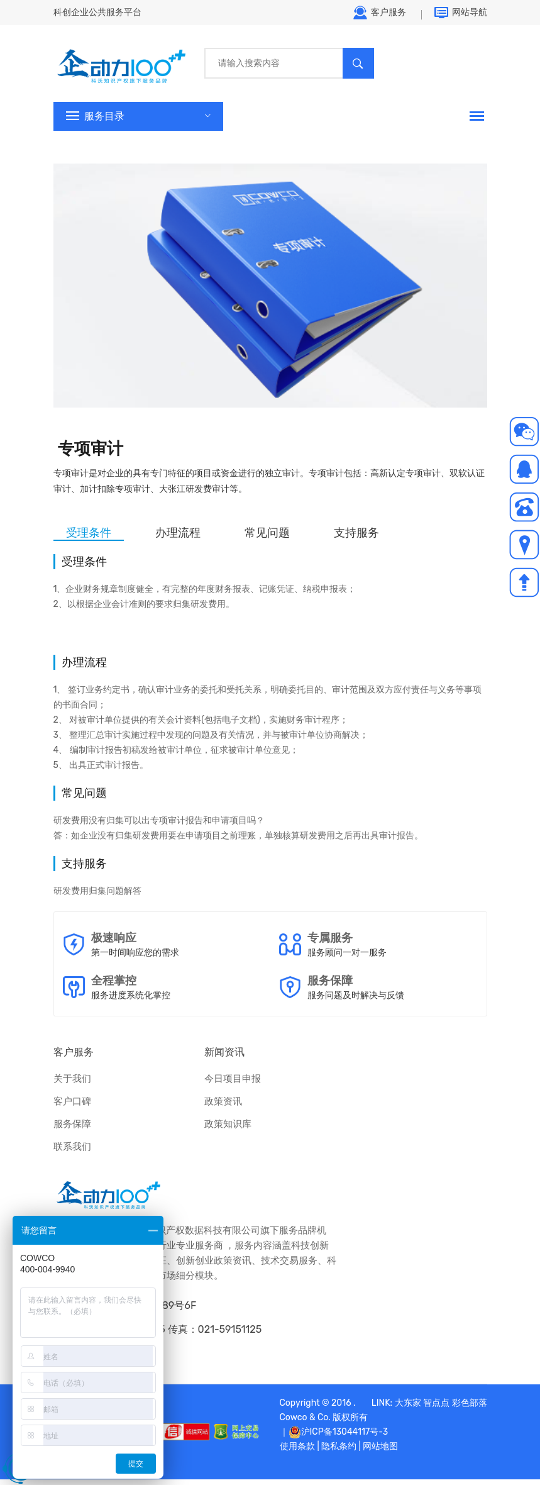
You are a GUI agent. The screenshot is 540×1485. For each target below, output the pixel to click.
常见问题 (267, 538)
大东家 (408, 1408)
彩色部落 (469, 1408)
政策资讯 (223, 1107)
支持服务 (356, 538)
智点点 (436, 1408)
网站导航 (460, 16)
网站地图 (380, 1452)
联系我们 (72, 1152)
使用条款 (297, 1452)
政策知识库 (227, 1129)
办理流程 (178, 538)
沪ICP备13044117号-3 (344, 1437)
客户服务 (379, 16)
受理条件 (88, 538)
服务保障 (72, 1129)
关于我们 (72, 1084)
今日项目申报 (232, 1084)
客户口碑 (72, 1107)
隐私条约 (338, 1452)
